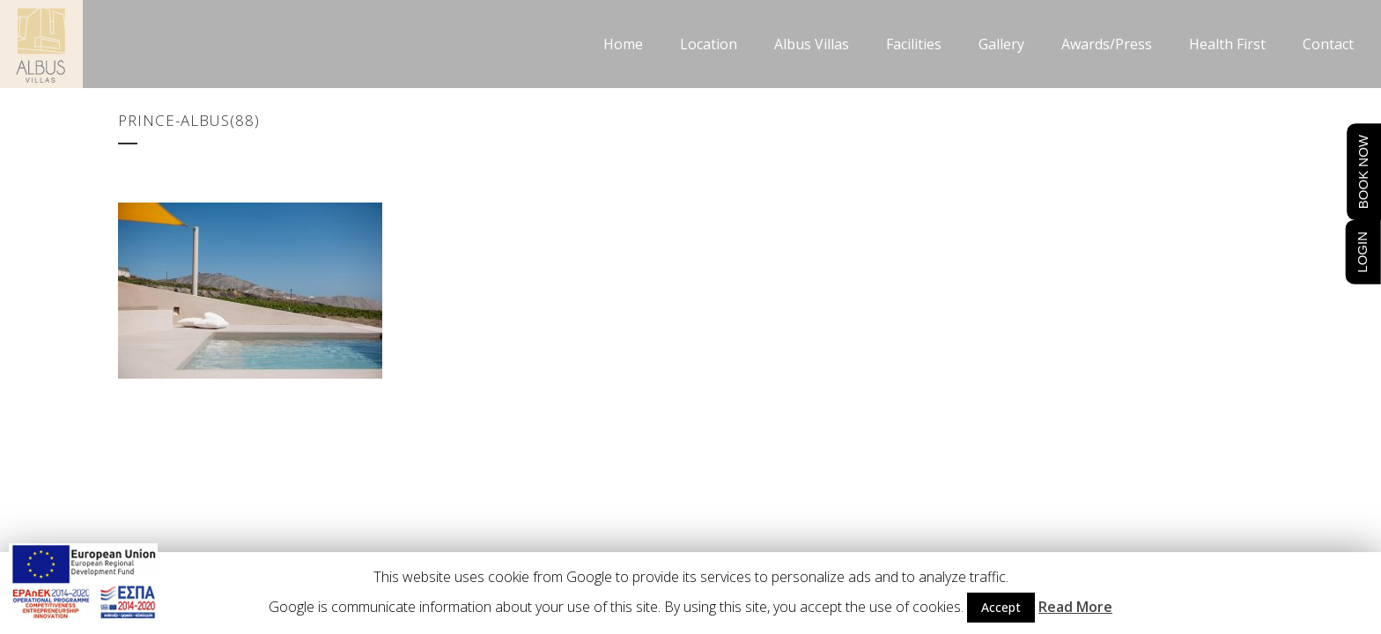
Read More (1075, 606)
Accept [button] (1001, 607)
